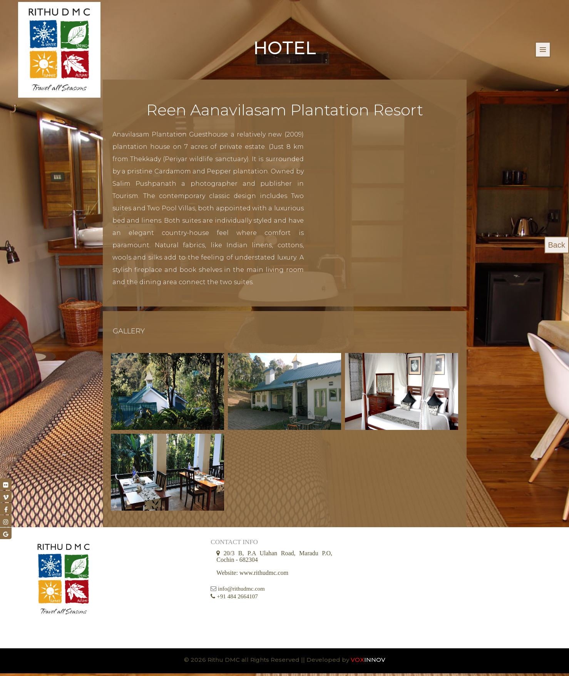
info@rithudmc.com (241, 591)
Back (556, 245)
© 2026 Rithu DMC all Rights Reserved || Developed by (267, 662)
